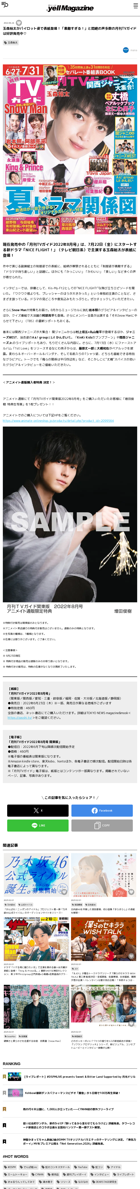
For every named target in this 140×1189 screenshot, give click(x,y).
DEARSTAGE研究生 (106, 1182)
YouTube (82, 1167)
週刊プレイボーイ (76, 1174)
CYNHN (39, 1174)
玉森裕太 (13, 42)
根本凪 (55, 1174)
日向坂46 (92, 904)
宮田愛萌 (78, 904)
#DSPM (12, 1167)
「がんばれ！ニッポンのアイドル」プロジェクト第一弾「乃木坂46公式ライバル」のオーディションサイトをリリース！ (35, 911)
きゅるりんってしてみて (21, 1182)
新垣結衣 (78, 1036)
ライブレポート (125, 1174)
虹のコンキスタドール (57, 1167)
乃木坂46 (11, 904)
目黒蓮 (24, 1036)
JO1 (76, 968)
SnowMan (11, 1036)
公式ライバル (26, 904)
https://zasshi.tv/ (20, 718)
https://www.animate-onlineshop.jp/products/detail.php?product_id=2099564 (58, 421)
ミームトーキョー (17, 1174)
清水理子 (48, 1182)
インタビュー (101, 1174)
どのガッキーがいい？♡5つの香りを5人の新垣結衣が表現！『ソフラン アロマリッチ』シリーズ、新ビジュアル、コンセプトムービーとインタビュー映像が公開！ (103, 1044)
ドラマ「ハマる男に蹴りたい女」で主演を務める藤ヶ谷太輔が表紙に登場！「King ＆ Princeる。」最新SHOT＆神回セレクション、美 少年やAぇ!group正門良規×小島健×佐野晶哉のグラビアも (36, 971)
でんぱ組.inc (30, 1167)
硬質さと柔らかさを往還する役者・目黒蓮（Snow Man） (33, 1041)
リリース (65, 1182)
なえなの (83, 1182)
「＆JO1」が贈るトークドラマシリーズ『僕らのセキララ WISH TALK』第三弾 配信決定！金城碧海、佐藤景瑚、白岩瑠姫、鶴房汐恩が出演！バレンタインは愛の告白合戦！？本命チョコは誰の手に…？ (103, 977)
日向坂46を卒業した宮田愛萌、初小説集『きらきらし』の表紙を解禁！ (103, 911)
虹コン (99, 1167)
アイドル (116, 1167)
